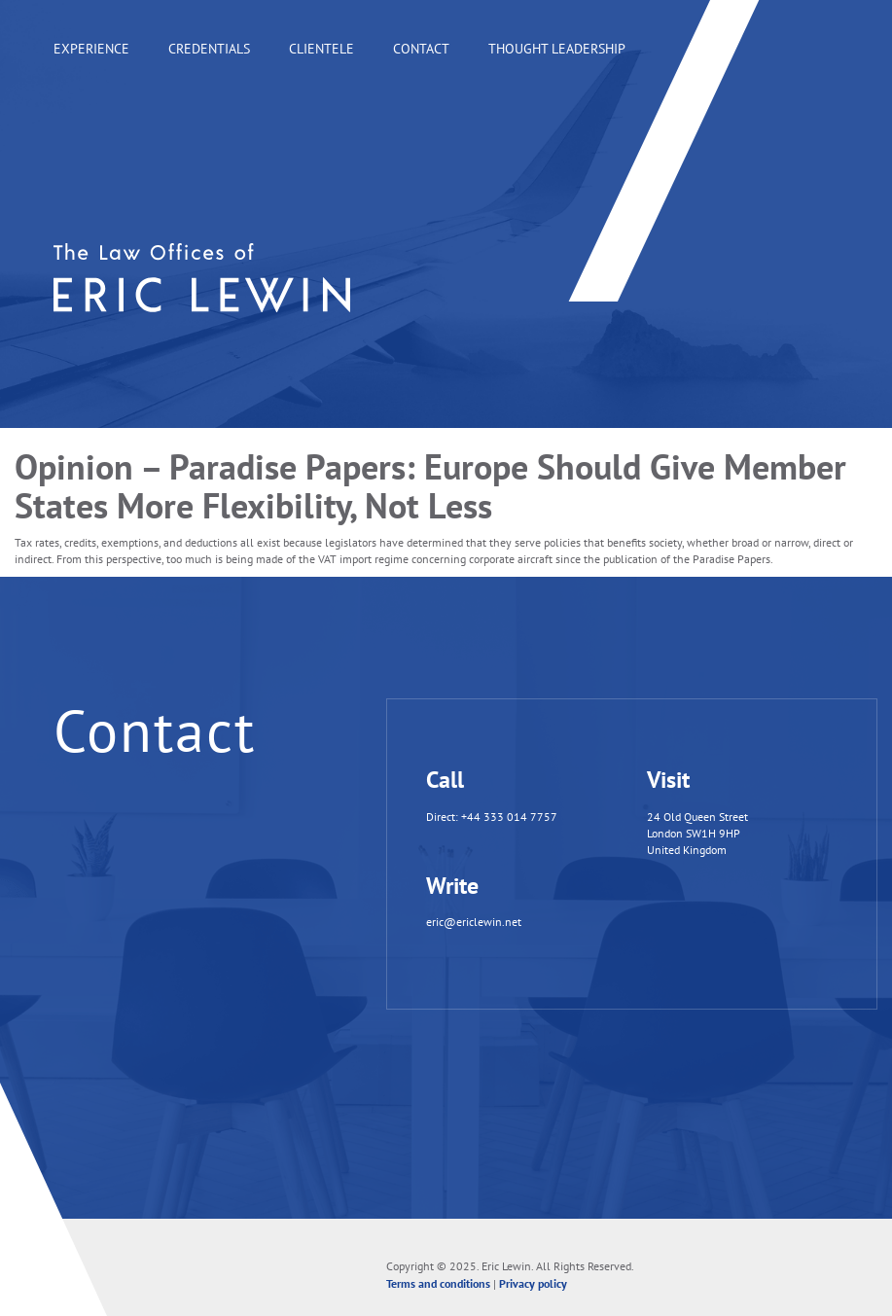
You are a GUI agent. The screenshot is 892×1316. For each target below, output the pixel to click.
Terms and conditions (438, 1283)
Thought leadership (556, 48)
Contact (421, 48)
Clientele (321, 48)
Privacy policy (533, 1283)
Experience (91, 48)
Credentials (209, 48)
